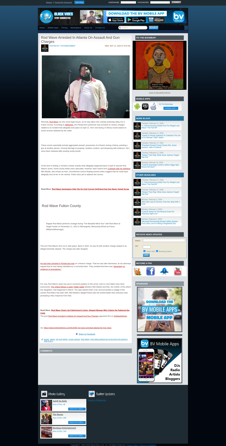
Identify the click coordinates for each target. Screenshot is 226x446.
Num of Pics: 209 (59, 418)
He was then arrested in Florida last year (57, 263)
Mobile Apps (53, 28)
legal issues (74, 339)
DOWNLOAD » (170, 108)
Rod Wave (53, 122)
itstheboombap (67, 46)
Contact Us (100, 28)
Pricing (64, 28)
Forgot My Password (63, 2)
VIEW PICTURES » (77, 409)
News (52, 339)
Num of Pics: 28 (59, 404)
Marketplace (76, 28)
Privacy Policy (132, 445)
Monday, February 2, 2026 (152, 200)
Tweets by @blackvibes (97, 400)
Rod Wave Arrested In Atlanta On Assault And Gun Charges (73, 316)
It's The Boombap (166, 104)
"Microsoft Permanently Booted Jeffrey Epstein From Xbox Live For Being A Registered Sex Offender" (160, 223)
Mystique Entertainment (64, 428)
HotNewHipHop (120, 316)
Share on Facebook (87, 334)
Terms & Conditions (148, 445)
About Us (88, 28)
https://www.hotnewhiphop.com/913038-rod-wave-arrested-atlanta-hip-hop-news (77, 328)
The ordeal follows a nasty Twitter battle (67, 287)
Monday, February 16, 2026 (152, 163)
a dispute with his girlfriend (119, 169)
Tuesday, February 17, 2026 (152, 123)
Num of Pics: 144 (59, 431)
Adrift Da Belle (60, 401)
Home (42, 28)
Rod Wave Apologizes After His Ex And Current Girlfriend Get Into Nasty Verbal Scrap (90, 189)
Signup (49, 2)
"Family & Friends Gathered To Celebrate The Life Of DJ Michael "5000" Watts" (161, 136)
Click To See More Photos (159, 93)
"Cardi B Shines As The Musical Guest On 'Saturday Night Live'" (158, 213)
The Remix (58, 414)
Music (46, 339)
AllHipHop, (69, 125)
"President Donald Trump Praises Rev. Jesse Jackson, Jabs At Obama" (159, 146)
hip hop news (62, 339)
